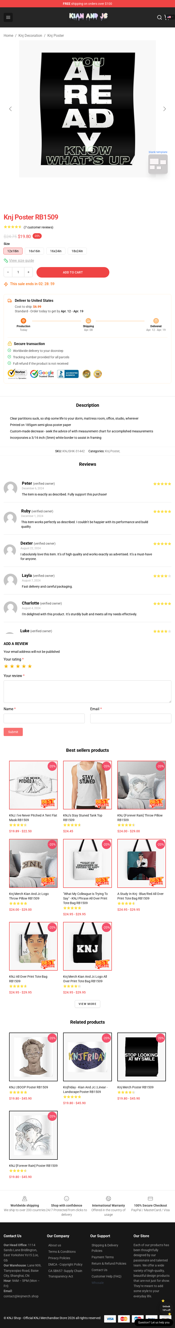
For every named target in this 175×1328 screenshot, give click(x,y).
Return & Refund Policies (109, 1263)
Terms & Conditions (62, 1251)
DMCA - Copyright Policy (65, 1264)
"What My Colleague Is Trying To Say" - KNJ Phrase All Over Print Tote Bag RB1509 (85, 898)
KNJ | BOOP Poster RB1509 (28, 1087)
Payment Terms (103, 1257)
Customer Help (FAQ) (106, 1276)
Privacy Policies (59, 1258)
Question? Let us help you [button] (154, 1322)
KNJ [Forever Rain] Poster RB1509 (33, 1165)
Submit (13, 732)
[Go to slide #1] (76, 187)
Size (7, 244)
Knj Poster (55, 35)
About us (54, 1245)
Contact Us (99, 1270)
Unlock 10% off (166, 1308)
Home (8, 35)
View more (87, 1004)
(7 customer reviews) (38, 227)
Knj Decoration (30, 35)
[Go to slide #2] (99, 187)
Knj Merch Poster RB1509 (135, 1087)
